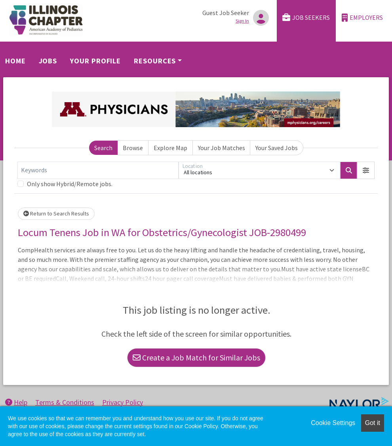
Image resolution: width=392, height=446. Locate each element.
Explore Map (170, 148)
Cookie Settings (333, 422)
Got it (372, 422)
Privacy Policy (122, 402)
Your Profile (95, 60)
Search (103, 148)
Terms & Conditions (64, 402)
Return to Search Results (56, 213)
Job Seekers (306, 18)
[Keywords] (98, 170)
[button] (366, 170)
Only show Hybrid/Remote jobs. (69, 184)
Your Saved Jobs (276, 148)
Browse (133, 148)
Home (15, 60)
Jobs (48, 60)
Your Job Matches (221, 148)
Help (16, 402)
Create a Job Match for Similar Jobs (196, 357)
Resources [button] (155, 60)
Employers (362, 18)
